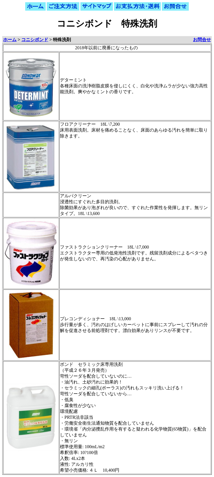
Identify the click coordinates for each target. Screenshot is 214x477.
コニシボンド (34, 39)
